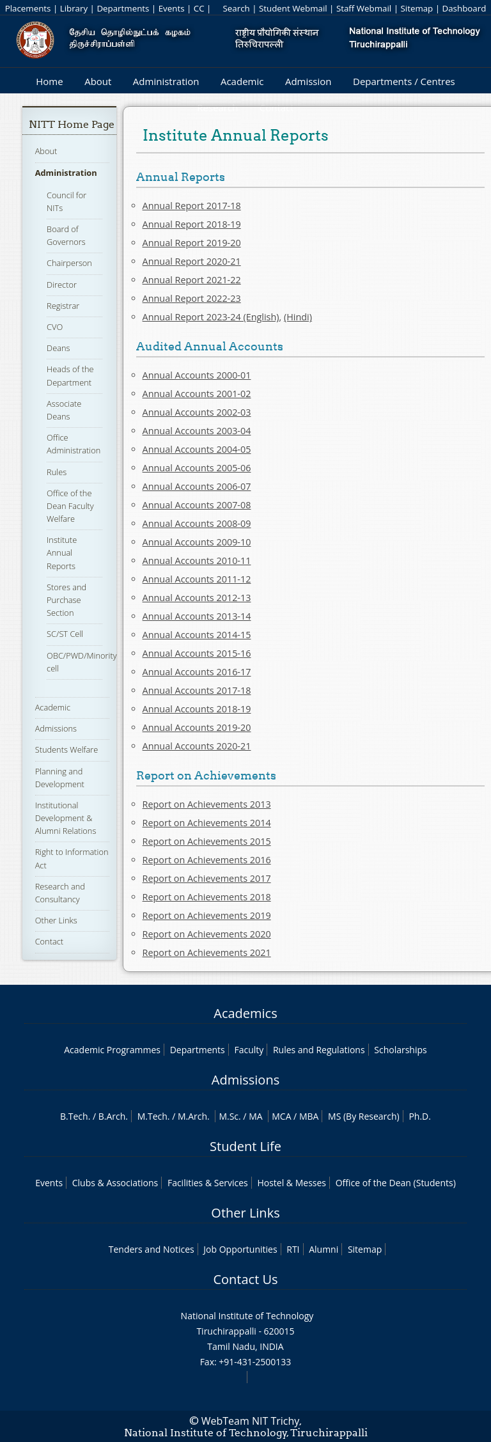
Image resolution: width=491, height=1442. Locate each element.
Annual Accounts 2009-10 (197, 542)
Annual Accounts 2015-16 (197, 653)
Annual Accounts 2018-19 (197, 709)
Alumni (323, 1249)
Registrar (63, 305)
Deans (58, 348)
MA (255, 1116)
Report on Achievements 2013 (207, 804)
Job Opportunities (240, 1249)
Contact (49, 941)
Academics (245, 1013)
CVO (55, 327)
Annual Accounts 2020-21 (197, 746)
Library (74, 8)
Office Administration (73, 444)
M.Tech (152, 1116)
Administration (166, 81)
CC (199, 8)
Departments (123, 8)
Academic (242, 81)
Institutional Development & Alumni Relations (66, 817)
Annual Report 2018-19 (192, 224)
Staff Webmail (363, 8)
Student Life (245, 1146)
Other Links (56, 920)
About (97, 81)
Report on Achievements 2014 (207, 823)
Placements (28, 8)
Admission (308, 81)
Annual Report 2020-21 (192, 261)
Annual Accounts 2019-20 (197, 727)
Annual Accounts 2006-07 (197, 486)
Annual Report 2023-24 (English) (211, 317)
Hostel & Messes (291, 1183)
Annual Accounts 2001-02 (197, 394)
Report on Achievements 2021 (207, 952)
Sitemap (416, 8)
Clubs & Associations (115, 1183)
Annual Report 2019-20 (192, 243)
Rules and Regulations (319, 1050)
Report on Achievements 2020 (207, 934)
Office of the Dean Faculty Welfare (70, 505)
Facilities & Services (208, 1183)
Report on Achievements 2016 (207, 860)
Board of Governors (66, 235)
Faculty (248, 1050)
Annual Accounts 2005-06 (197, 468)
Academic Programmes (112, 1050)
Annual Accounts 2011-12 (197, 579)
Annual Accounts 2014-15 (197, 635)
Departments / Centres (404, 81)
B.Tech (74, 1116)
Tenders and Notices (151, 1249)
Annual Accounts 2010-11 (197, 560)
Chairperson (69, 263)
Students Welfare (66, 749)
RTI (292, 1249)
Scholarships (400, 1050)
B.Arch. (113, 1116)
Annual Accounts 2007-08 (197, 505)
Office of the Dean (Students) (396, 1183)
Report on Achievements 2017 (207, 878)
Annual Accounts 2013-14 (197, 616)
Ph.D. (420, 1116)
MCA (281, 1116)
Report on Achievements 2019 (207, 915)
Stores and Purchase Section (66, 599)
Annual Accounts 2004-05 (197, 449)
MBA (309, 1116)
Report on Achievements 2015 (207, 841)
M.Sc (228, 1116)
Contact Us (245, 1279)
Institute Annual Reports (62, 552)
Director (62, 284)
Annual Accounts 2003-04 (197, 431)
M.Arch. (194, 1116)
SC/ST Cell (65, 633)
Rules (56, 472)
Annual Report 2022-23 (192, 298)
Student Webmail (293, 8)
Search (235, 8)
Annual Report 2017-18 (192, 206)
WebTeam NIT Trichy (250, 1421)
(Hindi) (298, 317)
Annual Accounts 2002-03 (197, 412)
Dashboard (464, 8)
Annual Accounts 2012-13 (197, 598)
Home (49, 81)
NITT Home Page (71, 124)
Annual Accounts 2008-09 (197, 523)
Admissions (56, 728)
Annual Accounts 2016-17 (197, 672)
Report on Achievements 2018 (207, 897)
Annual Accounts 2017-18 (197, 690)
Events (172, 8)
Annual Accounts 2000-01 (197, 375)
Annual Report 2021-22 (192, 280)
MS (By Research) (364, 1116)
